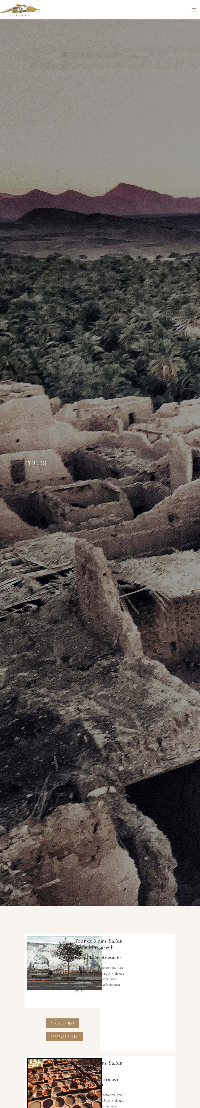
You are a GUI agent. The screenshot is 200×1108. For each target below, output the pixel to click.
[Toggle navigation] (194, 11)
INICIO (32, 455)
